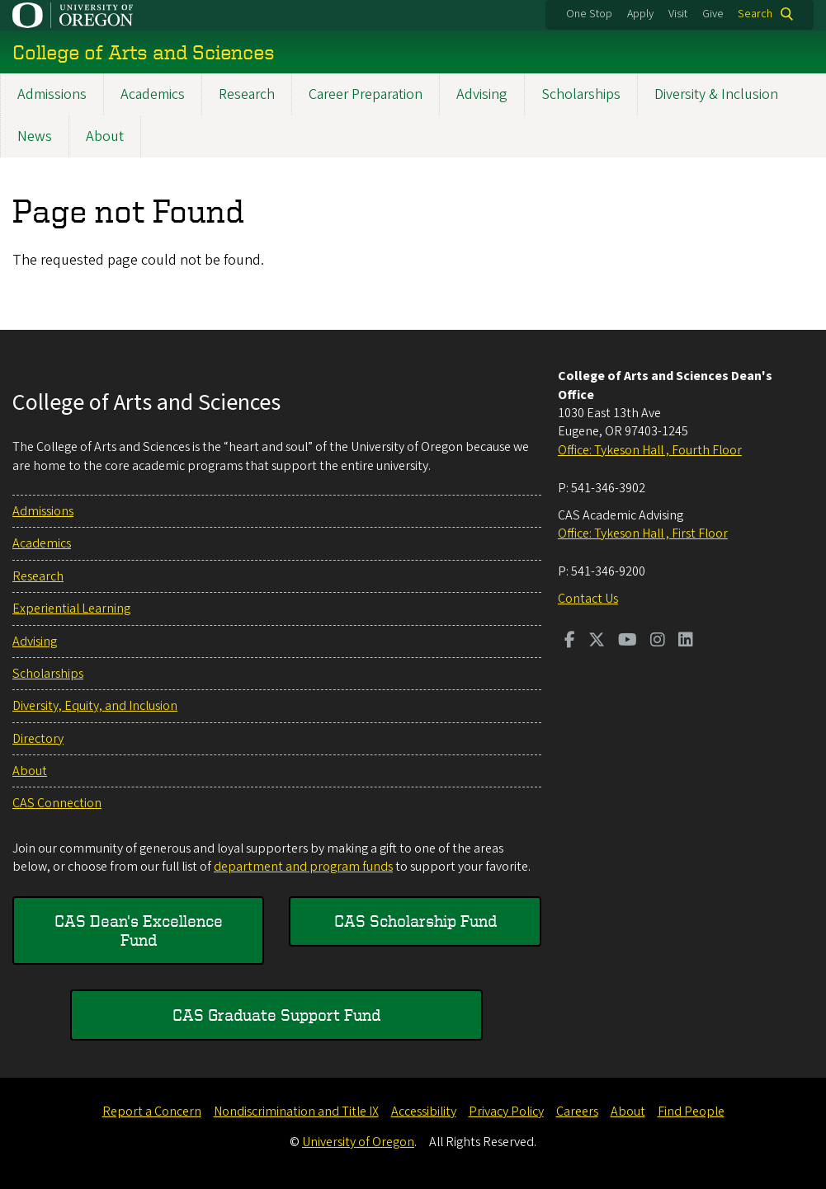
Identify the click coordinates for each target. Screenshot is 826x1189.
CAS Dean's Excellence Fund (138, 929)
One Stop (589, 14)
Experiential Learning (71, 608)
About (105, 136)
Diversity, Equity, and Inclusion (94, 706)
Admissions (52, 94)
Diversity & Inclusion (716, 94)
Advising (481, 94)
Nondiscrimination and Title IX (296, 1111)
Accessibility (423, 1111)
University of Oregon (358, 1142)
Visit (677, 14)
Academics (152, 94)
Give (713, 14)
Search (755, 14)
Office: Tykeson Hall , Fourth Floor (650, 450)
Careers (577, 1111)
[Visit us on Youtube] (627, 641)
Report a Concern (151, 1111)
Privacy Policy (506, 1111)
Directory (38, 739)
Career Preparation (365, 94)
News (34, 136)
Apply (640, 14)
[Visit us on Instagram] (658, 641)
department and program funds (303, 867)
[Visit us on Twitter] (596, 641)
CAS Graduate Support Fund (276, 1014)
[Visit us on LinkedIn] (686, 641)
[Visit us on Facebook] (570, 641)
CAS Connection (56, 803)
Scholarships (581, 94)
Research (247, 94)
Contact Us (588, 599)
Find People (691, 1111)
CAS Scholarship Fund (415, 920)
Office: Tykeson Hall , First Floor (643, 533)
